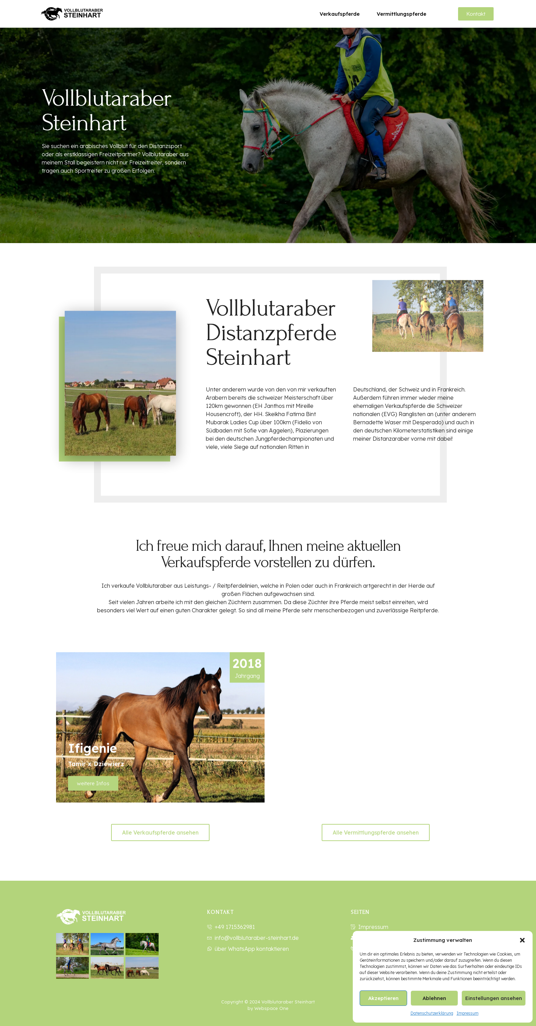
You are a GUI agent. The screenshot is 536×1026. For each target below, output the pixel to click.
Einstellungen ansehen (493, 998)
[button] (522, 940)
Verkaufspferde (340, 14)
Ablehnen (434, 998)
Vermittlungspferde (401, 14)
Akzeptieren (383, 998)
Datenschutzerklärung (432, 1013)
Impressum (468, 1013)
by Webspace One (268, 1008)
